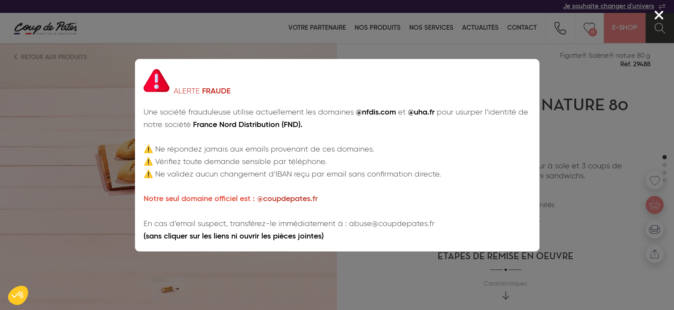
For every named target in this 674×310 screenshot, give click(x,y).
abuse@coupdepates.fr (392, 224)
